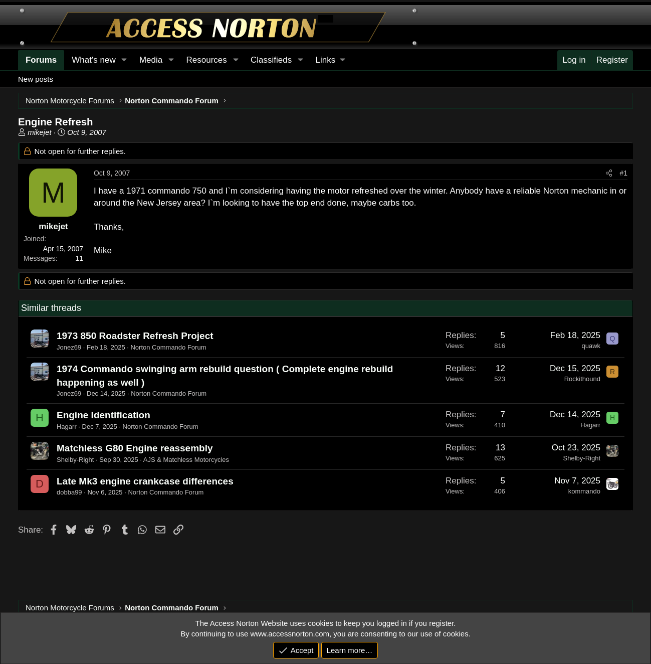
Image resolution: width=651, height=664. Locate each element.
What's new (93, 60)
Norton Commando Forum (168, 347)
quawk (590, 346)
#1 (623, 173)
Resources (206, 60)
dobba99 (69, 492)
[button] (330, 60)
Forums (41, 60)
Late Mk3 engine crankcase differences (145, 481)
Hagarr (67, 426)
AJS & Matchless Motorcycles (186, 459)
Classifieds (271, 60)
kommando (584, 491)
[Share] (609, 173)
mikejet (40, 132)
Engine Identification (103, 415)
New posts (35, 79)
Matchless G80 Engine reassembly (135, 448)
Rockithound (582, 379)
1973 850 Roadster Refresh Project (135, 335)
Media (150, 60)
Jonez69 (69, 347)
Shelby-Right (75, 459)
